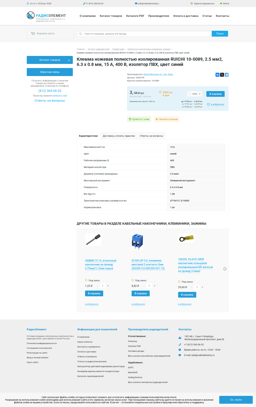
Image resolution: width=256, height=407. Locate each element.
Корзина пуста (43, 33)
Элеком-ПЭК (134, 346)
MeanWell (132, 373)
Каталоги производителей (90, 377)
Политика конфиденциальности (42, 343)
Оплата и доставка (185, 15)
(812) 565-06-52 (49, 91)
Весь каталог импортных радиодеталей (148, 383)
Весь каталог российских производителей (149, 356)
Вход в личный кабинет (37, 358)
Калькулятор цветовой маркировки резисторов (101, 367)
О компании (88, 15)
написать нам (59, 95)
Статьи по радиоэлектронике (92, 362)
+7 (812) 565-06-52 (94, 3)
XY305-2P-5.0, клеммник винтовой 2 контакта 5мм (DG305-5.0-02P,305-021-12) (148, 264)
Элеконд (132, 341)
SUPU (130, 368)
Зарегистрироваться (202, 3)
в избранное (217, 104)
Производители (158, 15)
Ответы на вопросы (50, 101)
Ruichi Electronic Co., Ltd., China (158, 74)
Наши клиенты (84, 342)
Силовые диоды (136, 351)
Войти (224, 3)
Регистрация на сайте (37, 353)
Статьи (207, 15)
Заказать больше (170, 119)
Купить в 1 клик (140, 119)
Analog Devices (135, 378)
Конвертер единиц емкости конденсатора (98, 372)
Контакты (222, 15)
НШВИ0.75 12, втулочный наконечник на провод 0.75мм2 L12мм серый (100, 264)
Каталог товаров (111, 15)
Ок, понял (236, 399)
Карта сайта (32, 363)
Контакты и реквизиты (88, 347)
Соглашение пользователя (39, 348)
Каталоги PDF (135, 15)
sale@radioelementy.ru (148, 3)
